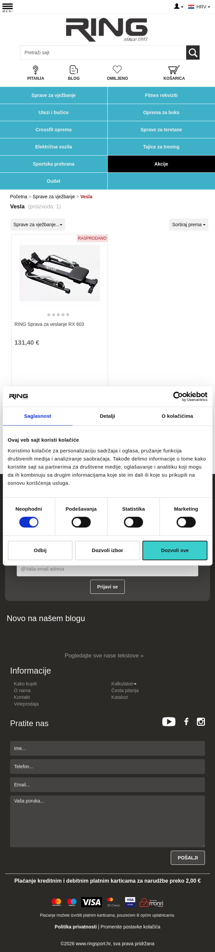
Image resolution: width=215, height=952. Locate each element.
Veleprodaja (26, 704)
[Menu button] (7, 7)
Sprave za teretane (161, 129)
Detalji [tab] (107, 416)
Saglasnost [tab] (37, 416)
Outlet (53, 181)
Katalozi (119, 697)
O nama (22, 690)
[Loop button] (193, 52)
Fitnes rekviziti (161, 95)
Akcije (161, 164)
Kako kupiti (25, 683)
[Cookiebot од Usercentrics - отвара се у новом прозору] (178, 397)
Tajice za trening (161, 146)
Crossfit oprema (53, 129)
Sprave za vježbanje (54, 95)
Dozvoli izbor (107, 550)
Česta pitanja (125, 690)
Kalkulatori (124, 683)
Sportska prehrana (53, 164)
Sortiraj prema (189, 224)
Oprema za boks (161, 112)
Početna (18, 196)
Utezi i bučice (53, 112)
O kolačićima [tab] (177, 416)
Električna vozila (53, 146)
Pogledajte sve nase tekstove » (104, 655)
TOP (206, 925)
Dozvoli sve (175, 550)
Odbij (40, 550)
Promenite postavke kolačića (130, 926)
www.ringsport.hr (93, 943)
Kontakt (22, 697)
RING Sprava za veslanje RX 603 (49, 324)
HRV (203, 6)
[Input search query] (49, 52)
